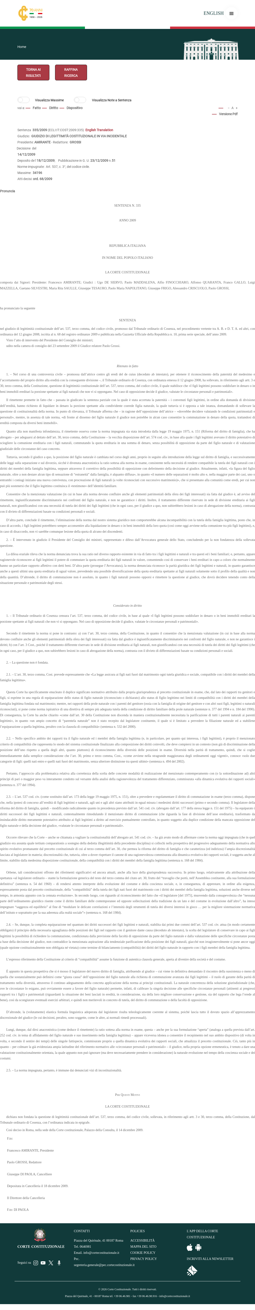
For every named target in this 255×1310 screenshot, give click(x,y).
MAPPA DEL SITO (143, 1246)
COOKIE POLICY (142, 1253)
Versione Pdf (228, 114)
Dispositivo (75, 108)
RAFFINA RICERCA (71, 73)
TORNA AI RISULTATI (33, 73)
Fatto (37, 108)
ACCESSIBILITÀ (142, 1240)
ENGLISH (213, 13)
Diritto (53, 108)
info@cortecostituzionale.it (101, 1253)
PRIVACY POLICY (143, 1259)
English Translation (99, 130)
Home (21, 47)
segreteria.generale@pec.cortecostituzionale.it (104, 1265)
